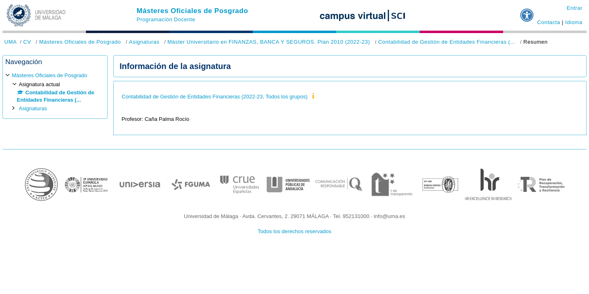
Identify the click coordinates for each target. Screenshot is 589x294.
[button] (527, 12)
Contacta (548, 22)
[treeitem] (55, 92)
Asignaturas (144, 42)
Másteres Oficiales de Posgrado (192, 11)
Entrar (574, 8)
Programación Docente (166, 19)
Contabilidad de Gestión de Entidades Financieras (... (446, 42)
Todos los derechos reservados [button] (294, 231)
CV (27, 42)
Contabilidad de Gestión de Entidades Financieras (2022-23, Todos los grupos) (215, 97)
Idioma (573, 22)
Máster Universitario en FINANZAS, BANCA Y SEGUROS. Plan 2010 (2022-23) (268, 42)
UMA (10, 42)
